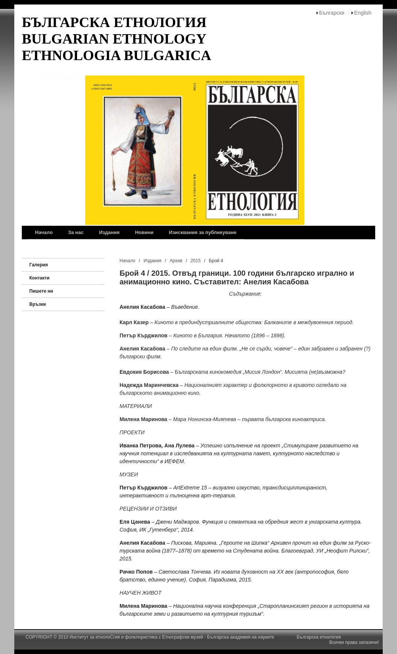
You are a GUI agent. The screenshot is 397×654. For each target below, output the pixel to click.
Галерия (38, 264)
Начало (44, 232)
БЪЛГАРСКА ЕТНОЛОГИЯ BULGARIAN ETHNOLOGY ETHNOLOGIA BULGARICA (116, 38)
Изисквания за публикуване (202, 232)
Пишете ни (41, 291)
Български (331, 13)
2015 (196, 260)
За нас (75, 232)
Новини (144, 232)
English (362, 13)
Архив (176, 260)
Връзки (37, 304)
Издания (109, 232)
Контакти (39, 278)
